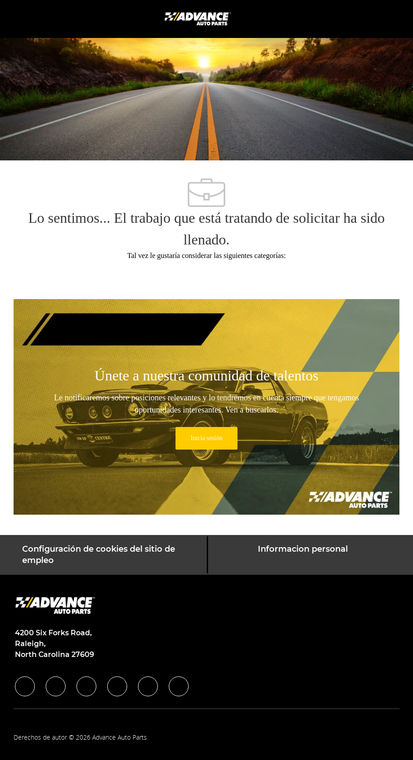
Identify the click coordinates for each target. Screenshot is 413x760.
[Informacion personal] (303, 555)
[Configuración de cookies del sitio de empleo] (110, 555)
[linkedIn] (56, 686)
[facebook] (25, 686)
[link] (206, 438)
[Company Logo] (198, 18)
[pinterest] (179, 686)
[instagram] (117, 686)
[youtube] (148, 686)
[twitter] (86, 686)
